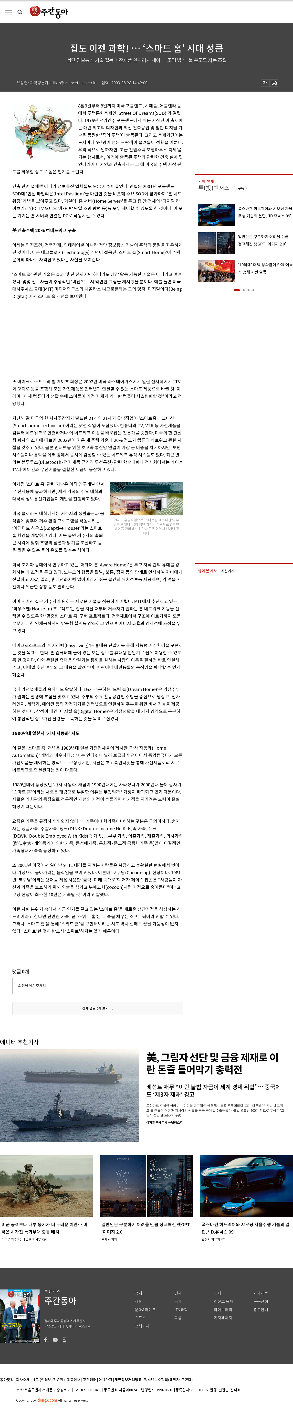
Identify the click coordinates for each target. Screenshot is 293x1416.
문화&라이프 (145, 1310)
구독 (241, 188)
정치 (138, 1293)
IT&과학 (181, 1310)
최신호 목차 (223, 1301)
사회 (138, 1301)
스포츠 (140, 1318)
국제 (178, 1301)
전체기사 (142, 1326)
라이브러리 (223, 1310)
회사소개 (23, 1380)
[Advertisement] (85, 338)
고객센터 (89, 1380)
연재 (217, 1293)
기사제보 (260, 1293)
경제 (178, 1293)
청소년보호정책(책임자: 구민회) (168, 1380)
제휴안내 (74, 1380)
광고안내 (260, 1310)
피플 (178, 1318)
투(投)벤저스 (214, 188)
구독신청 (260, 1301)
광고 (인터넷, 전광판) (48, 1380)
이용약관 (105, 1380)
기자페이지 (223, 1318)
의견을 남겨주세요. (32, 985)
